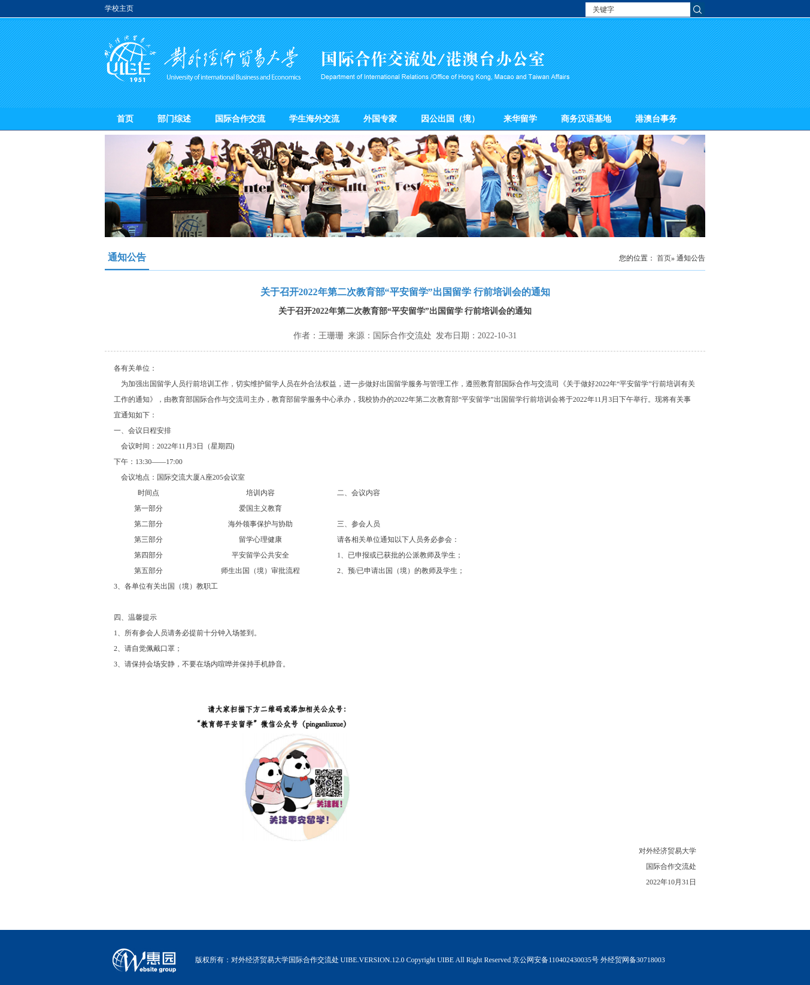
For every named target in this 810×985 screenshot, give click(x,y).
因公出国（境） (450, 118)
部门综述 (174, 118)
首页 (125, 118)
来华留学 (520, 118)
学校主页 (119, 8)
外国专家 (380, 118)
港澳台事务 (656, 118)
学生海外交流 (314, 118)
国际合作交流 (240, 118)
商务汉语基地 (586, 118)
